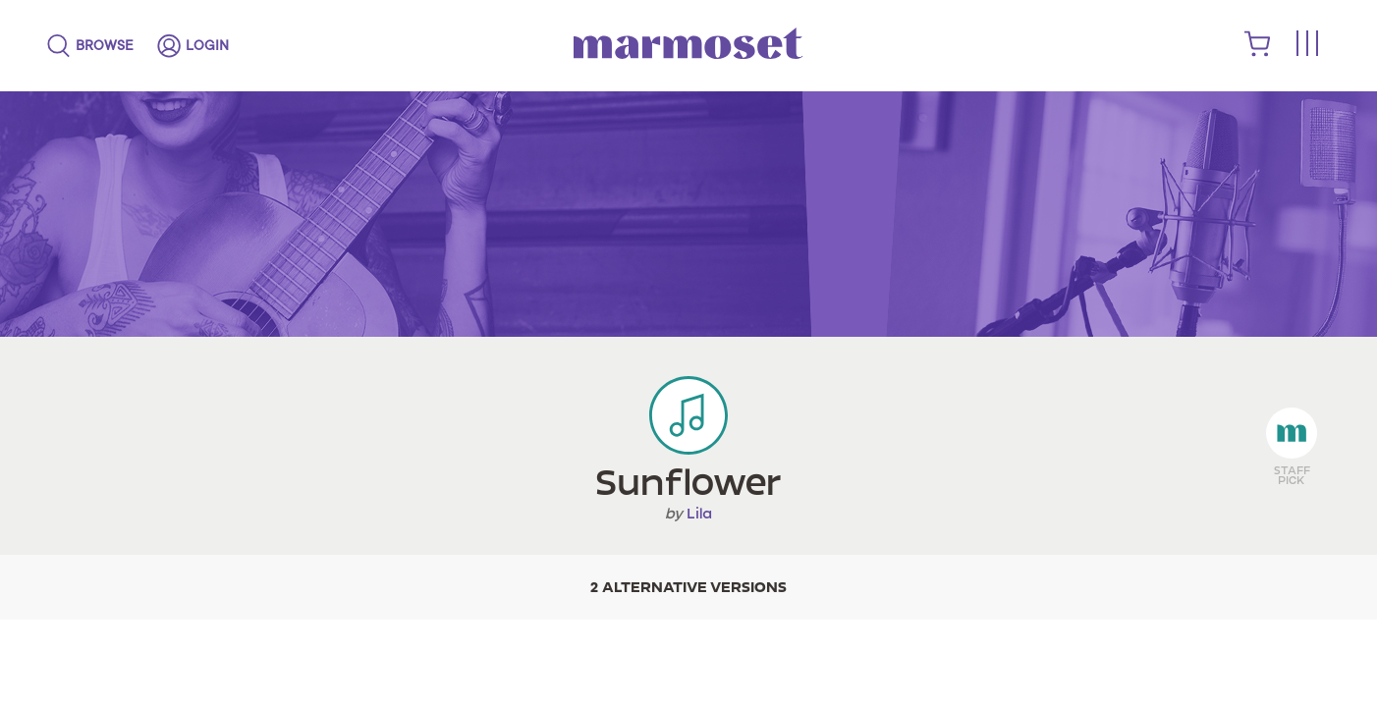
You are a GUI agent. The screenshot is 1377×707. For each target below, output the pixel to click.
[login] (193, 46)
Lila (699, 513)
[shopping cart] (1257, 52)
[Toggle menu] (1306, 45)
